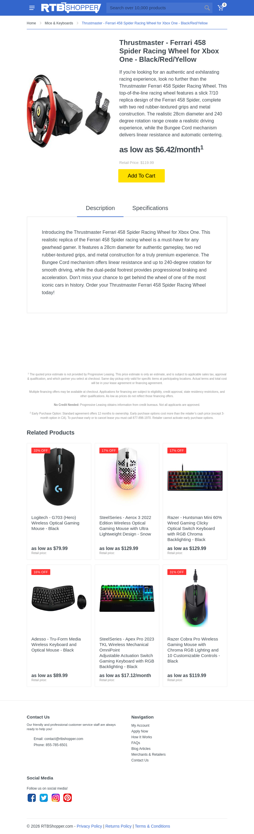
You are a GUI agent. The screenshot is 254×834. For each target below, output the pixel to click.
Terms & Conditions (152, 826)
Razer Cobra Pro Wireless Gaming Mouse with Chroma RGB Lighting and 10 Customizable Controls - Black (193, 649)
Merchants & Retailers (148, 754)
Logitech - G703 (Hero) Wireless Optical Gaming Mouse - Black (55, 523)
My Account (140, 725)
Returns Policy (118, 826)
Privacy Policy (89, 826)
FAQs (135, 743)
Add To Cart (141, 176)
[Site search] (154, 8)
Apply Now (139, 731)
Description (100, 208)
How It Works (141, 737)
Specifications (150, 208)
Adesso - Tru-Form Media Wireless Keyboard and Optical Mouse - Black (56, 644)
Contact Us (140, 760)
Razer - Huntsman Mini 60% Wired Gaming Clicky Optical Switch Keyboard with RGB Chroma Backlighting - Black (194, 528)
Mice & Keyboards (59, 23)
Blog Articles (141, 749)
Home (31, 23)
